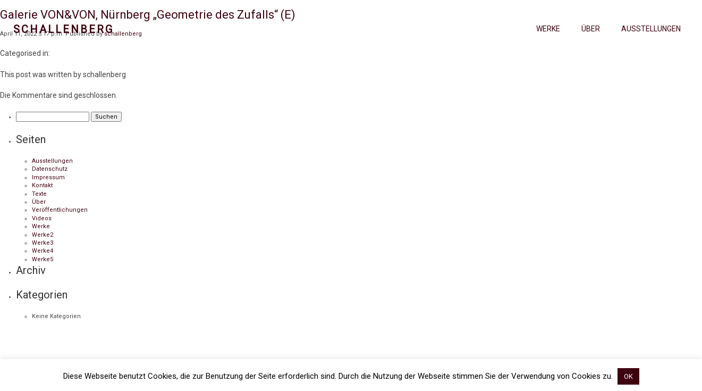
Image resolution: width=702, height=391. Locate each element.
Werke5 (42, 259)
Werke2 (42, 234)
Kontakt (42, 185)
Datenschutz (49, 168)
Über (590, 28)
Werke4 (42, 250)
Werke (548, 28)
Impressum (48, 177)
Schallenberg (63, 29)
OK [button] (628, 376)
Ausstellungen (651, 28)
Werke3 (42, 242)
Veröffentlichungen (60, 209)
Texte (39, 193)
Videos (42, 218)
